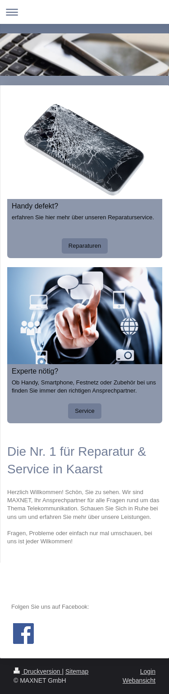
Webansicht (139, 680)
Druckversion (38, 671)
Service (84, 410)
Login (147, 671)
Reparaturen (85, 245)
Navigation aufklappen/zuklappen (84, 12)
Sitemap (76, 671)
